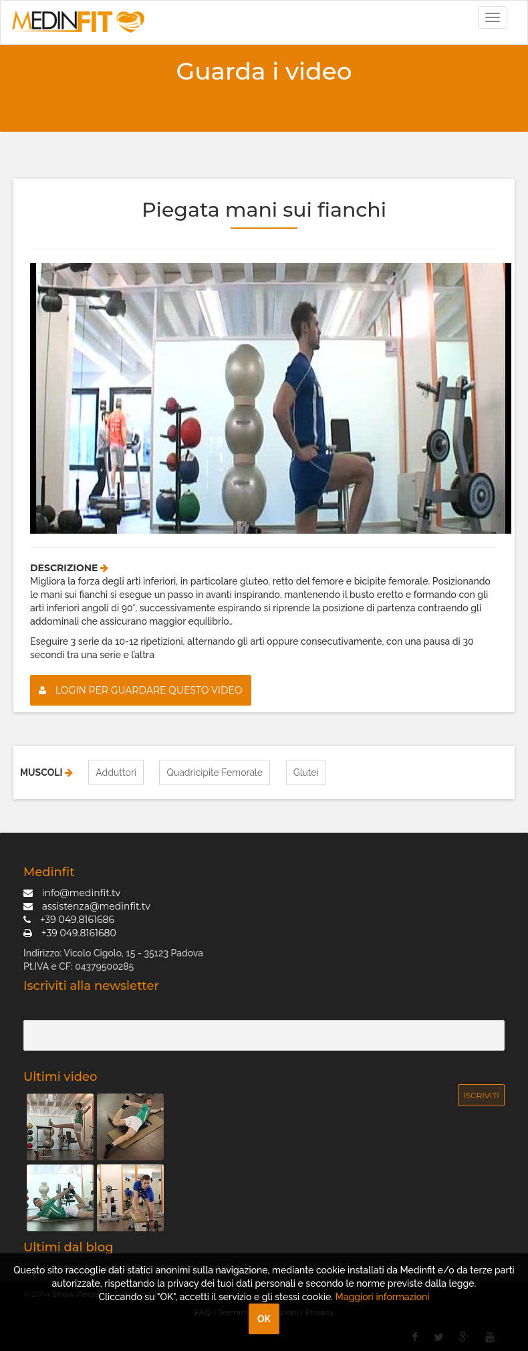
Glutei (306, 772)
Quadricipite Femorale (214, 772)
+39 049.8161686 (68, 920)
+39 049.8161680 (69, 933)
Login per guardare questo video (141, 690)
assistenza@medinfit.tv (86, 906)
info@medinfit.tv (71, 893)
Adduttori (116, 772)
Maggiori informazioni (383, 1296)
